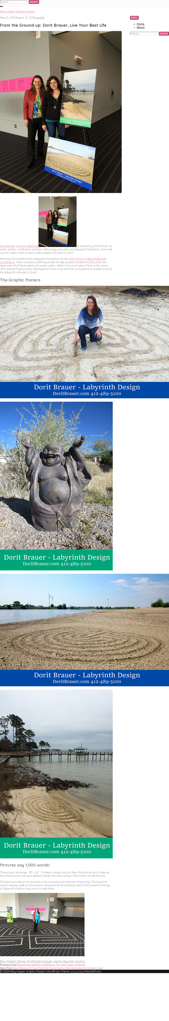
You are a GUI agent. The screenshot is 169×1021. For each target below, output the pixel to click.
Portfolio (32, 961)
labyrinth (68, 961)
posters (80, 961)
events (58, 961)
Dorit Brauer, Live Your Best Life (19, 246)
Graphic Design (16, 961)
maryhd (39, 17)
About (141, 27)
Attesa (74, 971)
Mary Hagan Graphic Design (17, 11)
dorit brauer (44, 961)
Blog (3, 961)
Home (140, 24)
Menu (134, 17)
